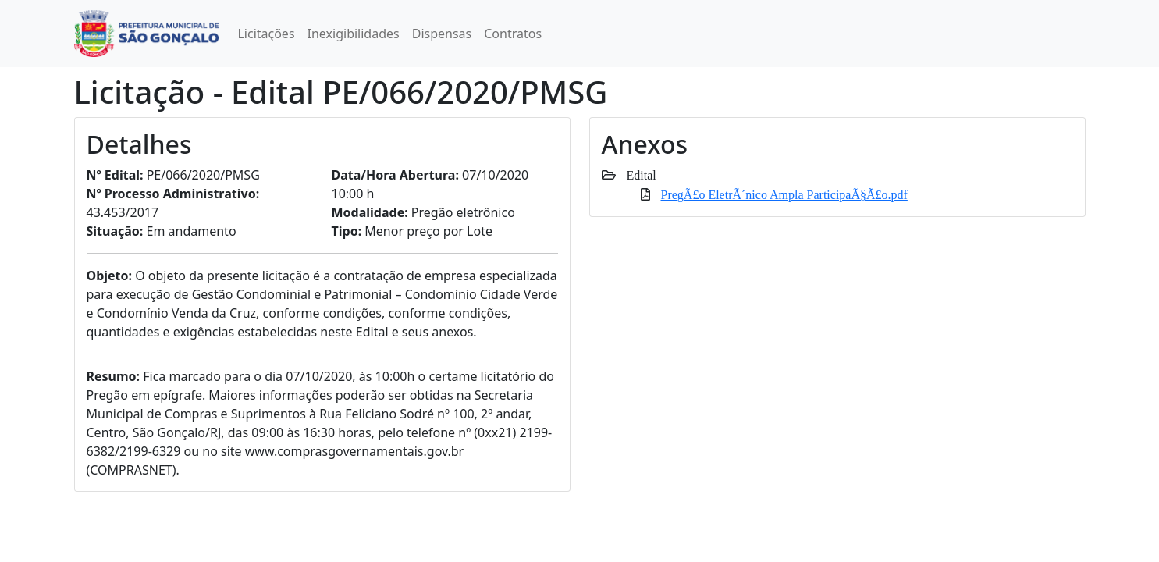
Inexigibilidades (354, 33)
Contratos (513, 33)
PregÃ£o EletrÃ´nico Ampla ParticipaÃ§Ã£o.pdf (784, 194)
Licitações (265, 33)
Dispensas (442, 33)
